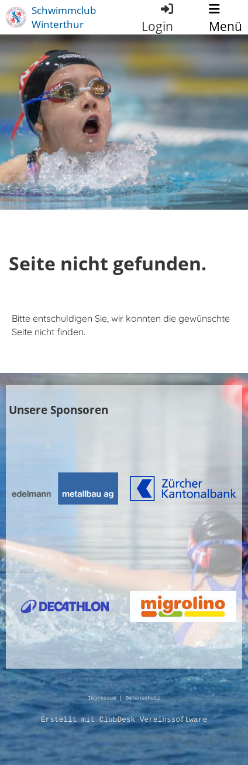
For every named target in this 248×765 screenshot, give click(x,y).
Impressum (102, 699)
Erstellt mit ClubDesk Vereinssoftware (124, 720)
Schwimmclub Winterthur (64, 17)
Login (158, 17)
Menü (225, 18)
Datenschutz (143, 699)
